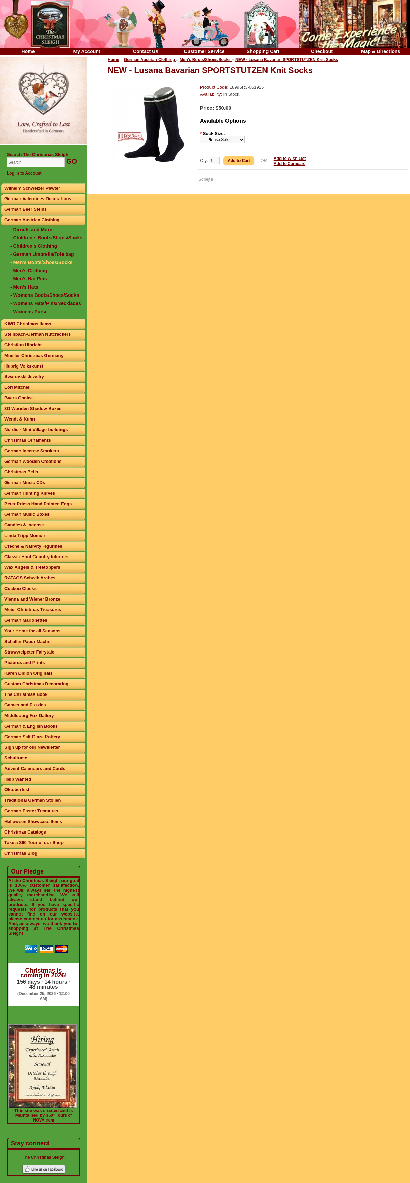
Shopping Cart (263, 51)
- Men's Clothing (28, 270)
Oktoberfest (16, 789)
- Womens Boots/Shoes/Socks (44, 295)
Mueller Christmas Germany (34, 355)
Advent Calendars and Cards (34, 768)
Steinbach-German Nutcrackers (37, 334)
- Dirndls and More (31, 229)
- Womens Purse (28, 311)
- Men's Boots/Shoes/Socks (41, 262)
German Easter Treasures (31, 810)
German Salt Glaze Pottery (32, 736)
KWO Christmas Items (27, 323)
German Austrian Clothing (31, 219)
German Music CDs (24, 482)
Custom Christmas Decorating (36, 683)
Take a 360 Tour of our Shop (34, 842)
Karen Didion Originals (28, 673)
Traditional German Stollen (32, 800)
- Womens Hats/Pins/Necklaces (45, 303)
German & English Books (31, 726)
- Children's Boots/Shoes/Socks (46, 237)
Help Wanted (17, 779)
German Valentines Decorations (37, 198)
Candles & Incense (24, 524)
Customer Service (204, 51)
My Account (86, 51)
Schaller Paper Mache (27, 641)
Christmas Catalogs (25, 832)
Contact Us (145, 51)
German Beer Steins (25, 209)
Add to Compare (289, 163)
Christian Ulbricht (23, 344)
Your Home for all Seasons (32, 630)
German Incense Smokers (31, 450)
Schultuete (15, 757)
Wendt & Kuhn (19, 419)
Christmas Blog (20, 853)
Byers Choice (18, 397)
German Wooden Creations (33, 461)
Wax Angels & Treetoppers (32, 567)
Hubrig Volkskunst (23, 366)
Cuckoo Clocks (20, 588)
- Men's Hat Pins (28, 278)
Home (28, 51)
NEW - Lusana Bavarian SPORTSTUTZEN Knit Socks (286, 59)
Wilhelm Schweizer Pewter (32, 188)
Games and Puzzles (25, 704)
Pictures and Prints (24, 662)
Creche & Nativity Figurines (33, 546)
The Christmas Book (25, 694)
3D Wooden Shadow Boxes (33, 408)
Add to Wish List (290, 158)
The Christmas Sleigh (44, 1157)
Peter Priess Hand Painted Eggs (38, 503)
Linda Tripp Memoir (24, 535)
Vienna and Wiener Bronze (32, 599)
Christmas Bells (21, 471)
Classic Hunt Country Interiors (36, 556)
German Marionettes (25, 620)
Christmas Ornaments (27, 440)
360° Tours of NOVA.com (52, 1118)
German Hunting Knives (29, 493)
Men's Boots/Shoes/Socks (206, 59)
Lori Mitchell (17, 387)
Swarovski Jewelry (24, 376)
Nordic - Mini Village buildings (36, 429)
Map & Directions (380, 51)
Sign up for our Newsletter (32, 747)
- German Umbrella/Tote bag (42, 254)
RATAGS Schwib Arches (29, 577)
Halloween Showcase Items (33, 821)
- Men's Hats (24, 287)
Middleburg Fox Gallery (29, 715)
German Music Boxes (27, 514)
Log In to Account (24, 173)
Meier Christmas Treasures (32, 609)
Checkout (322, 51)
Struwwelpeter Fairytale (29, 652)
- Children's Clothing (33, 246)
